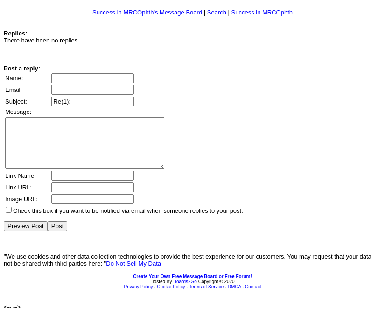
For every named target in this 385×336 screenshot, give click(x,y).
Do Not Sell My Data (133, 273)
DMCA (234, 296)
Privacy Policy (138, 296)
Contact (253, 296)
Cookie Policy (171, 296)
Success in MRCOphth (262, 12)
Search (216, 12)
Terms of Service (206, 296)
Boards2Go (185, 291)
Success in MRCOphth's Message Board (147, 12)
